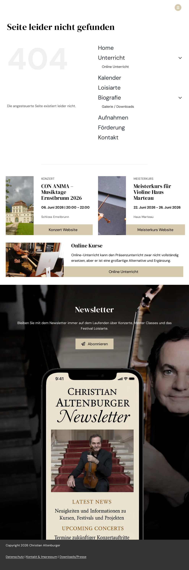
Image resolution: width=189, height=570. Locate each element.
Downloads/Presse (73, 557)
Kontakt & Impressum (41, 557)
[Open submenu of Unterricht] (178, 58)
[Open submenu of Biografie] (178, 98)
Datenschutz (15, 557)
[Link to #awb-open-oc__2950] (178, 7)
